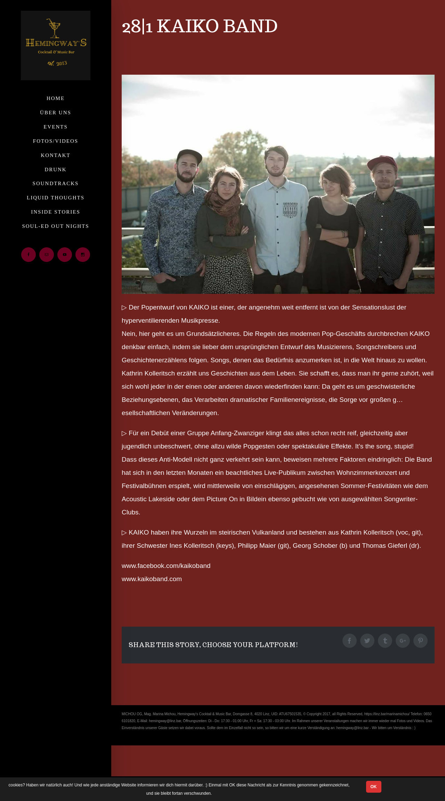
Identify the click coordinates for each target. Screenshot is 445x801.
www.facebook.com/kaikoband (166, 565)
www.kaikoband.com (152, 579)
